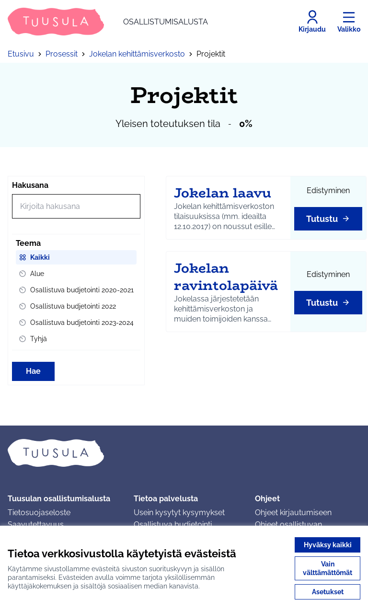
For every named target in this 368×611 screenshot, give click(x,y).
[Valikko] (348, 22)
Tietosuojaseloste (39, 512)
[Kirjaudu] (312, 21)
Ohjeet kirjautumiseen (293, 512)
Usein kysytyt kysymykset (179, 512)
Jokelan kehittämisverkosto (137, 53)
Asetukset (328, 592)
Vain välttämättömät (327, 568)
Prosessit (62, 53)
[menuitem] (76, 257)
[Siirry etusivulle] (108, 21)
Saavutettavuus (36, 524)
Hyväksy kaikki (328, 545)
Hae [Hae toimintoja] (33, 371)
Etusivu (21, 53)
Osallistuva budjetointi (173, 524)
